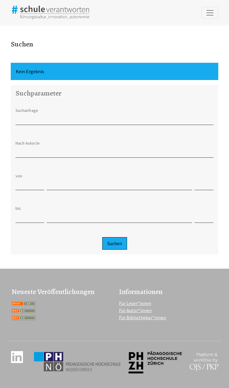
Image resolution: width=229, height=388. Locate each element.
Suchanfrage (27, 110)
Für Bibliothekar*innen (142, 317)
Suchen (114, 243)
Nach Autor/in (28, 143)
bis (18, 208)
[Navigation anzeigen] (210, 13)
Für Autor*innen (135, 310)
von (19, 176)
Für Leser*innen (135, 303)
